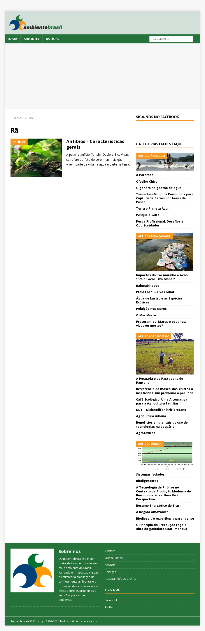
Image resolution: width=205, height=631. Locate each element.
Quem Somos (114, 558)
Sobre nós (70, 551)
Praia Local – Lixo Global (155, 292)
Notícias (52, 39)
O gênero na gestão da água (159, 188)
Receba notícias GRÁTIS (120, 579)
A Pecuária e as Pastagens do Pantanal (159, 380)
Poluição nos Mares (151, 309)
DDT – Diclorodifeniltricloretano (161, 410)
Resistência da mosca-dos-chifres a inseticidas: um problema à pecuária (165, 391)
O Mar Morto (146, 315)
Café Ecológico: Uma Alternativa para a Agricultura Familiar (161, 401)
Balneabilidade (147, 285)
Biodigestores (147, 481)
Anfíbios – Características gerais (95, 144)
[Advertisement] (102, 76)
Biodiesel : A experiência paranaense (165, 518)
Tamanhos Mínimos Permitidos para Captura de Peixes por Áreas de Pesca (164, 198)
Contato (110, 551)
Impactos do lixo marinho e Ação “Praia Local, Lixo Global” (162, 277)
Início (12, 39)
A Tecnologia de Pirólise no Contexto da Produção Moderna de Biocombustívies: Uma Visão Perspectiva (163, 493)
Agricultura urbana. (151, 416)
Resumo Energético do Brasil (158, 505)
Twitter (109, 607)
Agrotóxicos (145, 433)
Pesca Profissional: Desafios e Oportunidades (159, 223)
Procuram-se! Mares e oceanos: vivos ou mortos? (161, 323)
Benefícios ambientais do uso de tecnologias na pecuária (162, 424)
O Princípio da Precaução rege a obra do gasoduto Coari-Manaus (161, 527)
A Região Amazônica (152, 512)
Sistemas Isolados (150, 474)
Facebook (111, 600)
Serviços (110, 572)
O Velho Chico (147, 181)
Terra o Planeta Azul (152, 208)
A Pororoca (144, 175)
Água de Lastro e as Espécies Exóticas (159, 300)
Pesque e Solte (147, 215)
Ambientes (31, 39)
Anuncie (110, 565)
